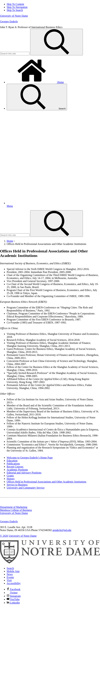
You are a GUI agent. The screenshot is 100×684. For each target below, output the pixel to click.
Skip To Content (15, 4)
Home (35, 82)
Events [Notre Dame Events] (10, 577)
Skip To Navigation (17, 7)
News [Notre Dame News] (10, 574)
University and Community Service (25, 487)
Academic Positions (17, 469)
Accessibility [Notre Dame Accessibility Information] (14, 583)
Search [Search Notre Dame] (10, 568)
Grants (10, 475)
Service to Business (17, 484)
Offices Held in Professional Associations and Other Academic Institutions (46, 481)
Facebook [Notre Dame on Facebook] (13, 589)
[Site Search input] (15, 53)
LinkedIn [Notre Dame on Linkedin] (13, 602)
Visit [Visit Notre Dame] (9, 580)
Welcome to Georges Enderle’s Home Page (30, 457)
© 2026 (4, 535)
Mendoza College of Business (16, 510)
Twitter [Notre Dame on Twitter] (12, 592)
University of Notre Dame (14, 15)
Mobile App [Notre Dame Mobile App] (13, 571)
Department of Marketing (13, 507)
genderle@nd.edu (61, 530)
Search (37, 97)
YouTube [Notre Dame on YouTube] (13, 599)
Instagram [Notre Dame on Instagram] (14, 596)
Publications (13, 463)
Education (12, 460)
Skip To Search (15, 10)
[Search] (56, 42)
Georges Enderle (9, 21)
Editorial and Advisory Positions (24, 472)
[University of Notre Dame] (50, 562)
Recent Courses (15, 466)
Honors (10, 478)
